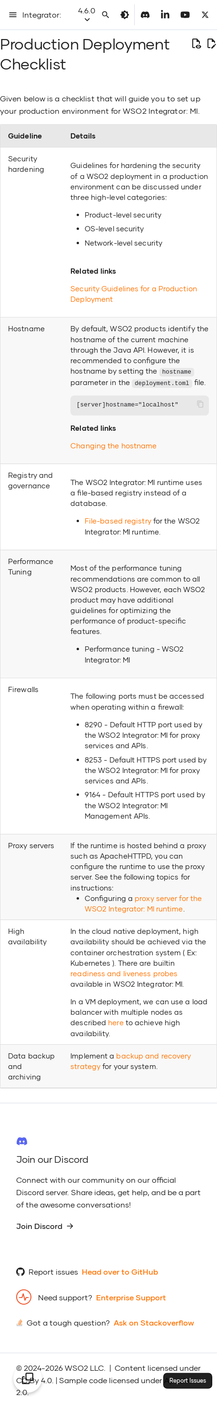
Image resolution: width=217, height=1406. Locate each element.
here (115, 1021)
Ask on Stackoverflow (154, 1322)
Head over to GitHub (120, 1270)
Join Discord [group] (45, 1224)
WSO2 (76, 1366)
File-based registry (118, 519)
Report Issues (187, 1380)
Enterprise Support (131, 1296)
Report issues (53, 1270)
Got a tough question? (68, 1322)
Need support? (65, 1296)
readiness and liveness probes (124, 972)
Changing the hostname (113, 444)
